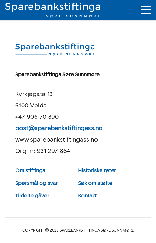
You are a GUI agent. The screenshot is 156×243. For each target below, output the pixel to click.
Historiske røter (97, 170)
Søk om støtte (95, 183)
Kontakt (87, 196)
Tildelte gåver (32, 196)
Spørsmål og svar (36, 183)
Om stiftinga (30, 170)
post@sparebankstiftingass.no (59, 128)
